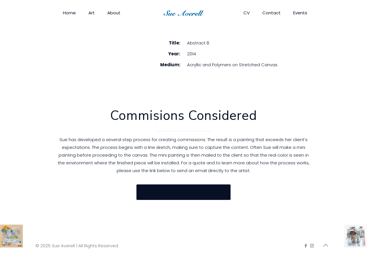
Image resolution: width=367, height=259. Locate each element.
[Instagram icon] (312, 246)
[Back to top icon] (326, 245)
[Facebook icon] (306, 246)
